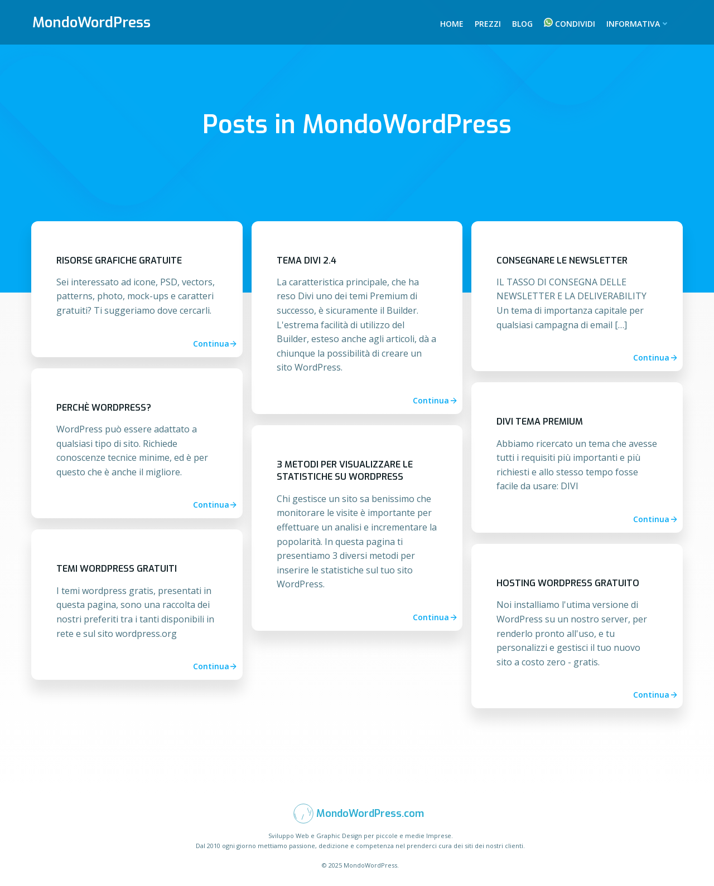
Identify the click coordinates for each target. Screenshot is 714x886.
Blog (522, 23)
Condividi (575, 23)
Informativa (638, 23)
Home (452, 23)
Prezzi (488, 23)
